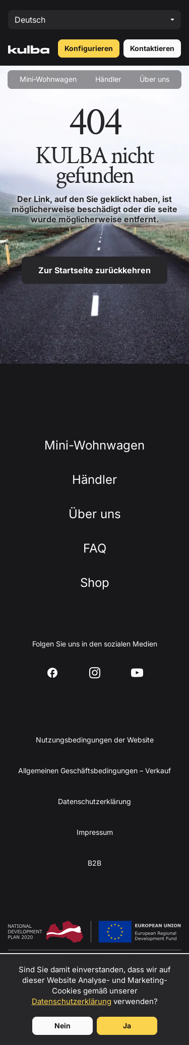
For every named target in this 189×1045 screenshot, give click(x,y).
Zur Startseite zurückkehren (94, 270)
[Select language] (94, 19)
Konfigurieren (89, 48)
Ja (127, 1025)
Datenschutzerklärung (71, 1001)
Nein (62, 1025)
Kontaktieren (152, 48)
